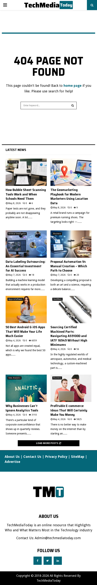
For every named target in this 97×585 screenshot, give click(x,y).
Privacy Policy (56, 457)
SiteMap (77, 457)
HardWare (57, 299)
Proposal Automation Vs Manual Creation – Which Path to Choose (68, 266)
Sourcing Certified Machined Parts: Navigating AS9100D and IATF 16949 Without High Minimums (68, 335)
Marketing (57, 162)
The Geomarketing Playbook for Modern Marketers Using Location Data (69, 196)
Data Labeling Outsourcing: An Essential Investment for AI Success (26, 266)
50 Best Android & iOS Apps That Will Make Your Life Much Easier (25, 331)
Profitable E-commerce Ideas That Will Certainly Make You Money (68, 410)
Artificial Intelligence (17, 234)
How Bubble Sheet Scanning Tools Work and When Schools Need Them (26, 194)
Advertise (12, 462)
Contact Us (32, 457)
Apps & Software (15, 299)
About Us (12, 457)
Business (57, 234)
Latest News (16, 149)
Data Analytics (14, 378)
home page (72, 86)
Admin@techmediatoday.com (58, 538)
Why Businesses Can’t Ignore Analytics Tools (22, 408)
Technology (13, 162)
